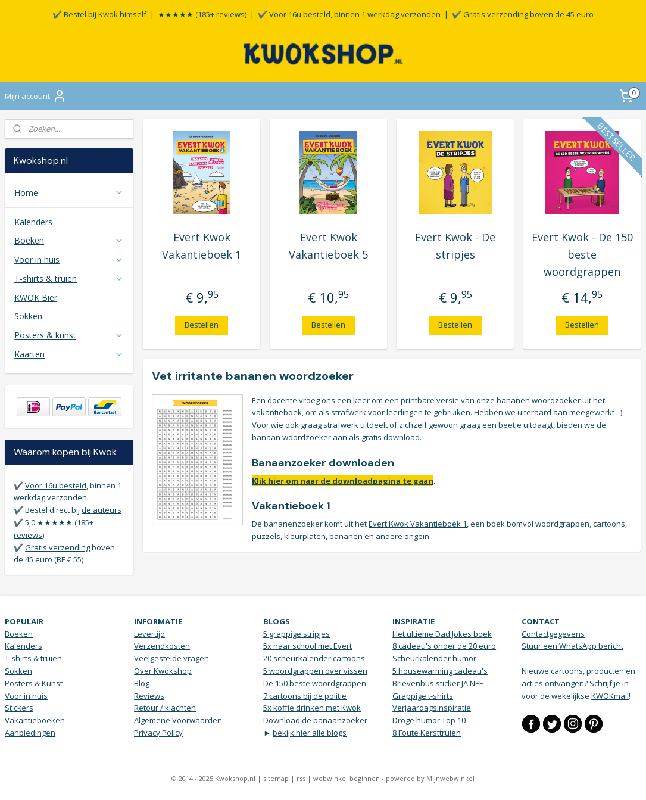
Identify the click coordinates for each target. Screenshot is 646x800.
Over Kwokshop (163, 670)
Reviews (149, 695)
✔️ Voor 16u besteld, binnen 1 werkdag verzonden (349, 14)
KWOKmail (610, 695)
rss (301, 778)
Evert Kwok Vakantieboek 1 (202, 246)
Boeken (69, 240)
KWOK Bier (35, 297)
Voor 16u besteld (55, 485)
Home (69, 192)
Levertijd (149, 633)
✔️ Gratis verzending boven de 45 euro (523, 14)
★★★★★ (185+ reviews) (202, 14)
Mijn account (36, 96)
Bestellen (202, 324)
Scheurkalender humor (434, 658)
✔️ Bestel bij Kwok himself (99, 14)
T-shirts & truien (69, 278)
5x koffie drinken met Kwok (312, 707)
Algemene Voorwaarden (178, 720)
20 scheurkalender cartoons (314, 658)
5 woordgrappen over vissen (315, 670)
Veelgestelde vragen (171, 658)
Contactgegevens (553, 633)
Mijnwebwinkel (450, 778)
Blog (141, 683)
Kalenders (33, 222)
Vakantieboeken (35, 720)
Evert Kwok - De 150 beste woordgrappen (582, 254)
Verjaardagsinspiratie (431, 707)
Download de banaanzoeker (315, 720)
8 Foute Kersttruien (426, 732)
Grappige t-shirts (422, 695)
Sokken (28, 316)
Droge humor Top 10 (429, 720)
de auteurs (101, 510)
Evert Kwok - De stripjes (456, 246)
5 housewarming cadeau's (440, 670)
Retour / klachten (165, 707)
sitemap (276, 778)
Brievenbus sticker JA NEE (437, 683)
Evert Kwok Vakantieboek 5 (329, 246)
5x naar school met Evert (307, 645)
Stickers (19, 707)
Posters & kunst (69, 335)
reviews (28, 535)
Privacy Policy (158, 732)
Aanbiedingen (30, 732)
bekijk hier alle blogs (310, 732)
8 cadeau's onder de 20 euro (444, 645)
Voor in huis (69, 259)
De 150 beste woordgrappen (314, 683)
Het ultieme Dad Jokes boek (442, 633)
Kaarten (69, 354)
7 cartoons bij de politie (305, 695)
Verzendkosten (162, 645)
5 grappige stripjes (296, 633)
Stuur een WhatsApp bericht (572, 645)
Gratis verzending (57, 547)
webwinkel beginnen (346, 778)
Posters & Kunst (34, 683)
